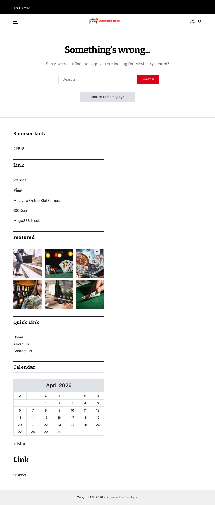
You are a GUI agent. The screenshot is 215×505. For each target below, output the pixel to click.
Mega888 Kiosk (26, 220)
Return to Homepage (107, 97)
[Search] (200, 21)
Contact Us (22, 351)
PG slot (19, 180)
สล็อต (17, 190)
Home (18, 337)
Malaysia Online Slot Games (36, 200)
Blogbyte (131, 497)
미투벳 (18, 148)
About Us (21, 344)
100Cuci (20, 210)
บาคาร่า (19, 475)
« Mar (19, 444)
